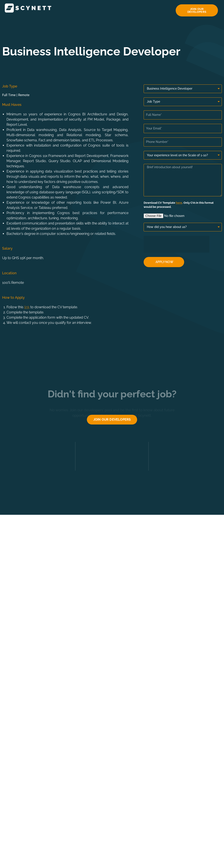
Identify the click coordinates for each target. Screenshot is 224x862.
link (26, 307)
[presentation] (176, 244)
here (179, 202)
